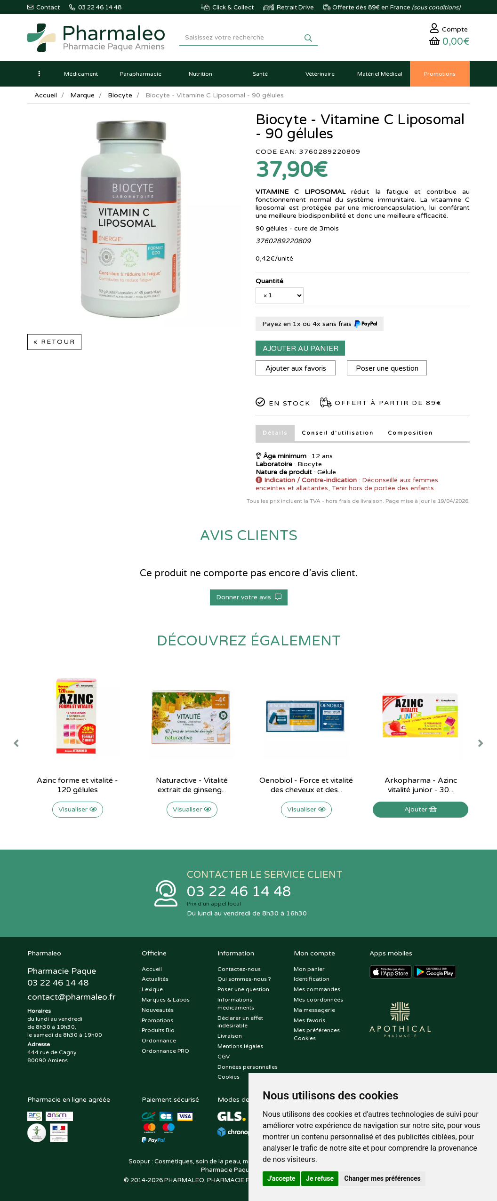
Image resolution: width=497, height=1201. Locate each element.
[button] (39, 74)
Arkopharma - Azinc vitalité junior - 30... (421, 785)
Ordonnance (159, 1040)
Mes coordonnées (318, 999)
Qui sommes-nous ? (244, 979)
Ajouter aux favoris (295, 368)
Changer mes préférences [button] (383, 1178)
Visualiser (77, 809)
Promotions (157, 1020)
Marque (82, 95)
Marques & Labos (166, 999)
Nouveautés (158, 1010)
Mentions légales (240, 1046)
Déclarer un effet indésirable (240, 1022)
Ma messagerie (314, 1010)
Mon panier (309, 969)
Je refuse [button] (320, 1178)
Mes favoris (309, 1020)
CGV (223, 1056)
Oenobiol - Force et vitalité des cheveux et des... (306, 785)
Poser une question (387, 368)
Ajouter (420, 809)
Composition (410, 433)
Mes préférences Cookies (317, 1034)
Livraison (229, 1036)
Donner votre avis (248, 597)
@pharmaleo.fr (71, 997)
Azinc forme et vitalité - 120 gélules (77, 785)
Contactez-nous (239, 969)
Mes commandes (317, 989)
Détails (275, 433)
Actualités (155, 979)
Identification (311, 979)
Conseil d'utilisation (338, 433)
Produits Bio (158, 1030)
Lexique (152, 989)
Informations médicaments (235, 1003)
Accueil (45, 95)
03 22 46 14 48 (239, 891)
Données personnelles (247, 1067)
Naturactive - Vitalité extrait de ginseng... (192, 785)
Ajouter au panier (300, 348)
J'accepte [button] (281, 1178)
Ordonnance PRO (165, 1051)
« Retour (54, 342)
